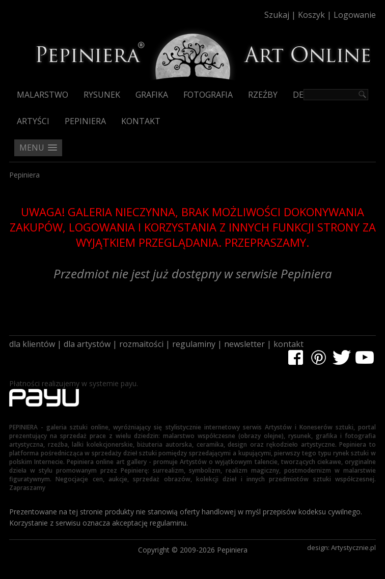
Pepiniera (85, 121)
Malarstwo (42, 94)
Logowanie (355, 14)
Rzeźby (263, 94)
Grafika (151, 94)
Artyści (33, 121)
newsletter (244, 344)
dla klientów (32, 344)
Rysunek (102, 94)
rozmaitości (141, 344)
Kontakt (140, 121)
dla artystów (87, 344)
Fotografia (208, 94)
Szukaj (276, 14)
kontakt (288, 344)
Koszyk (311, 14)
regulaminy (193, 344)
